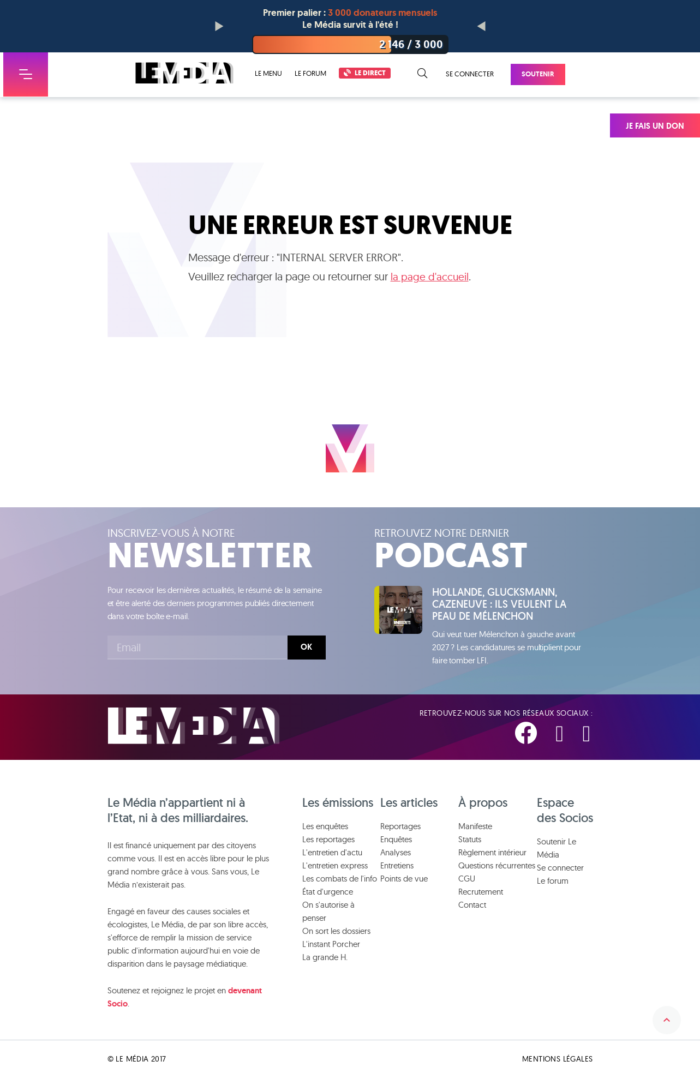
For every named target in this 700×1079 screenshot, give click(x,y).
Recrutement (480, 893)
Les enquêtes (325, 828)
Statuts (469, 841)
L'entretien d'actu (332, 854)
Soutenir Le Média (556, 849)
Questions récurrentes (496, 867)
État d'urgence (327, 893)
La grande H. (325, 959)
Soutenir (538, 74)
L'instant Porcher (331, 945)
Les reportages (328, 841)
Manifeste (475, 828)
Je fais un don (655, 126)
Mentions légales (557, 1060)
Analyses (395, 854)
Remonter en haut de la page (663, 1010)
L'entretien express (335, 867)
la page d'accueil (430, 277)
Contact (472, 906)
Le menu (268, 73)
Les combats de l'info (339, 880)
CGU (466, 880)
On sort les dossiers (336, 932)
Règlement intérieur (492, 854)
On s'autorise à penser (328, 913)
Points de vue (404, 880)
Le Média (193, 727)
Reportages (400, 828)
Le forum (310, 73)
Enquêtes (396, 841)
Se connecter (470, 73)
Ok (306, 647)
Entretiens (397, 867)
